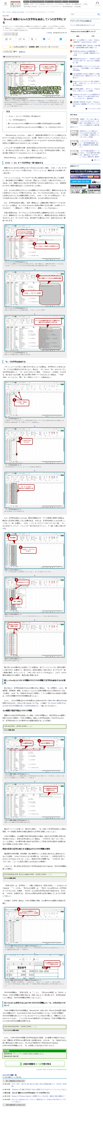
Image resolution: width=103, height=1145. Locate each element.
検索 (98, 14)
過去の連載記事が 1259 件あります (15, 1105)
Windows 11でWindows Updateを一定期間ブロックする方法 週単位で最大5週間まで (38, 1096)
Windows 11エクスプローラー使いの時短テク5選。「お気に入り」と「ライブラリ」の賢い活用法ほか (86, 83)
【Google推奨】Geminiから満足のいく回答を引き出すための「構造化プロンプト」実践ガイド (86, 76)
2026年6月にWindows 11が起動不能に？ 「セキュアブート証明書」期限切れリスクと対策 (86, 53)
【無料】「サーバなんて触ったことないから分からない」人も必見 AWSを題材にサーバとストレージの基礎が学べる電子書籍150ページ (84, 123)
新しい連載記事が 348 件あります (15, 1081)
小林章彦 (49, 33)
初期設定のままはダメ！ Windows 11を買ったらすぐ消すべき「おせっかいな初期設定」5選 (86, 61)
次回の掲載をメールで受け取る (13, 1077)
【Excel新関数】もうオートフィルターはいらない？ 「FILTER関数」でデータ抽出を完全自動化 (86, 68)
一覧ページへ (96, 160)
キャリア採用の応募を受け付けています (83, 25)
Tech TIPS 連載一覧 (10, 1075)
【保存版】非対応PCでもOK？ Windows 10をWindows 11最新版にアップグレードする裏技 (86, 104)
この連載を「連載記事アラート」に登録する (35, 1064)
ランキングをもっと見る (93, 108)
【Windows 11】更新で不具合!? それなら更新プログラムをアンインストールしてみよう (39, 1089)
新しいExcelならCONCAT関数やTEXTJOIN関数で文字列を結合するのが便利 (34, 123)
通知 (24, 39)
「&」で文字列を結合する (17, 120)
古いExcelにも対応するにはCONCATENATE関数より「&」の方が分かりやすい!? (35, 127)
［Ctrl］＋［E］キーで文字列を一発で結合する (24, 116)
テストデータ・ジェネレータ (41, 104)
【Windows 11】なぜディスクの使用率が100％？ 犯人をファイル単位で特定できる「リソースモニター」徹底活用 (86, 96)
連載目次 (22, 52)
